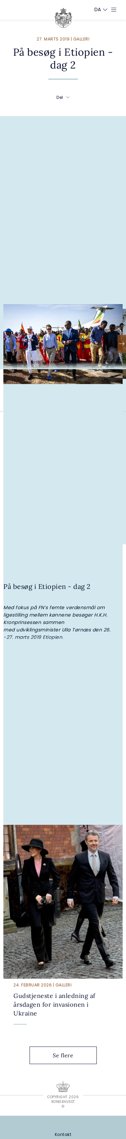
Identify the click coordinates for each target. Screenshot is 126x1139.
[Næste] (122, 344)
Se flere (68, 1055)
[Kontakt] (63, 1134)
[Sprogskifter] (97, 9)
